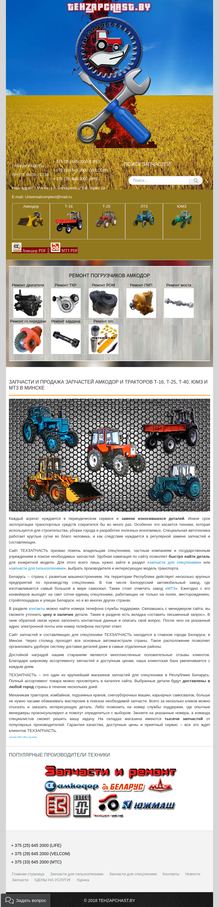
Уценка (83, 880)
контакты (37, 608)
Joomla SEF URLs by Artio (23, 737)
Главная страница (28, 874)
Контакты (171, 874)
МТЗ (171, 588)
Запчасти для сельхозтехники (76, 874)
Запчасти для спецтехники (133, 874)
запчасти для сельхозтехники (37, 568)
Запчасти (20, 880)
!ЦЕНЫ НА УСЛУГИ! (52, 880)
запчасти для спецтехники (174, 562)
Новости (192, 874)
